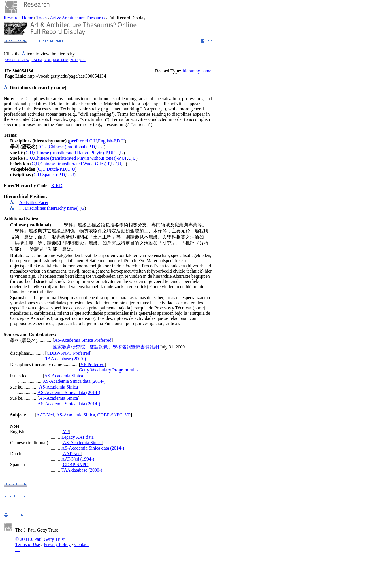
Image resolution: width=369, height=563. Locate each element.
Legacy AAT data (77, 437)
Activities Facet (33, 202)
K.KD (57, 185)
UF (111, 152)
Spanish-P (51, 174)
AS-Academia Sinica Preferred (82, 340)
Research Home (19, 17)
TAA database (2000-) (65, 358)
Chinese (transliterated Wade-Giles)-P (75, 163)
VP (127, 414)
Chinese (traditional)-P (69, 146)
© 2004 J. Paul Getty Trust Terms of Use (40, 542)
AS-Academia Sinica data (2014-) (74, 381)
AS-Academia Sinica (63, 375)
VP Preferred (92, 364)
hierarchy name (197, 70)
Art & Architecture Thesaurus (77, 17)
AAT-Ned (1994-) (77, 459)
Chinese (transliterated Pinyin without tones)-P (77, 158)
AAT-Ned (45, 414)
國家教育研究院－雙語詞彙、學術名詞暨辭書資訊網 (106, 346)
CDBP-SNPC (110, 414)
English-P (107, 140)
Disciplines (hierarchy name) (52, 208)
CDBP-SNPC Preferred (68, 353)
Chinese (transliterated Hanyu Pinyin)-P (71, 152)
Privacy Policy (57, 544)
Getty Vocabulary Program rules (108, 369)
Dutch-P (54, 169)
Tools (41, 17)
